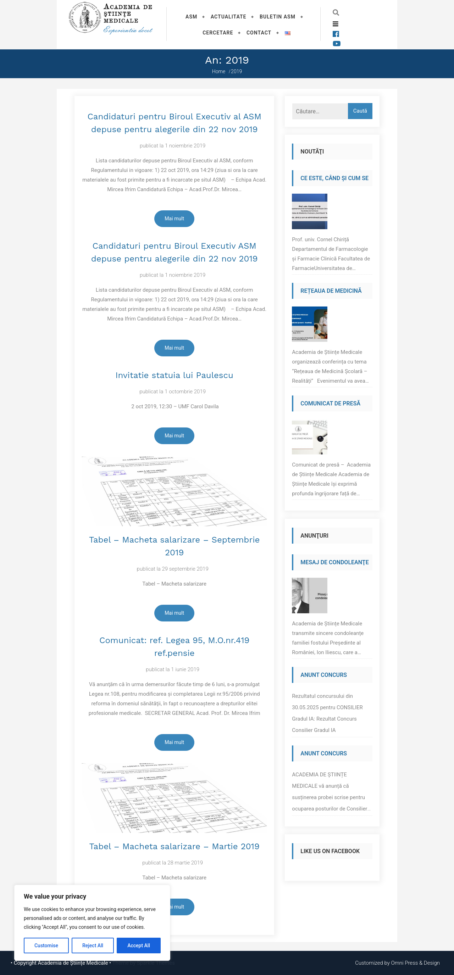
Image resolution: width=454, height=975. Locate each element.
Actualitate (229, 17)
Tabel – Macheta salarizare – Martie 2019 (174, 846)
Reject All (92, 945)
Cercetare (218, 33)
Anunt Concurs (323, 675)
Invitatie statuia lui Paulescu (174, 375)
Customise (46, 945)
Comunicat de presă (330, 403)
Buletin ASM (277, 17)
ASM (191, 17)
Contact (259, 33)
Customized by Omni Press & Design (397, 963)
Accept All (138, 945)
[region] (92, 923)
